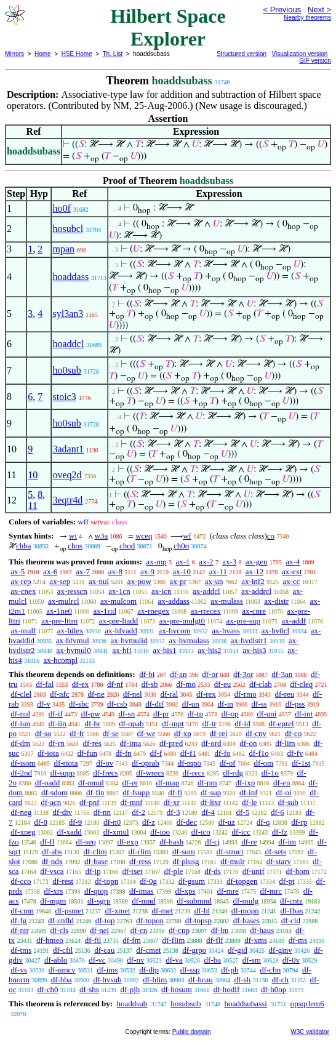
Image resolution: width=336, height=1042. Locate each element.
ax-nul (99, 581)
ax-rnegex (153, 610)
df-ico (200, 831)
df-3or (243, 674)
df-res (92, 743)
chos (75, 545)
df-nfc (60, 694)
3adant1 (68, 449)
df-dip (149, 969)
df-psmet (69, 910)
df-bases (246, 920)
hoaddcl (68, 344)
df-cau (104, 950)
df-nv (135, 959)
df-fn (124, 753)
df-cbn (270, 969)
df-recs (194, 772)
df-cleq (301, 684)
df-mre (227, 891)
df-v (43, 703)
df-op (230, 713)
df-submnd (194, 900)
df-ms (298, 940)
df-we (146, 733)
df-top (105, 920)
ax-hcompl (60, 660)
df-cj (212, 841)
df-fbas (291, 910)
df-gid (237, 950)
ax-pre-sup (243, 620)
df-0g (148, 881)
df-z (148, 822)
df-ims (107, 969)
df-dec (187, 822)
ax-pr (178, 581)
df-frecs (105, 772)
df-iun (20, 723)
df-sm (251, 959)
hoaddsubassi (245, 1003)
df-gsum (191, 881)
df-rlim (140, 851)
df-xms (255, 940)
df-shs (89, 989)
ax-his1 (164, 650)
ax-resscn (72, 591)
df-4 (208, 812)
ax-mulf (23, 630)
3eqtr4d (67, 500)
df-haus (262, 930)
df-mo (186, 684)
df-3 (173, 812)
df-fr (77, 733)
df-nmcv (62, 969)
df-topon (150, 920)
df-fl (47, 841)
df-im (287, 841)
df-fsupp (136, 792)
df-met (162, 910)
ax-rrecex (206, 610)
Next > (319, 9)
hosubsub (185, 1003)
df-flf (214, 940)
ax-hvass (226, 630)
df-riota (66, 762)
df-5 (243, 812)
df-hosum (176, 989)
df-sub (288, 802)
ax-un (214, 581)
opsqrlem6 (307, 1003)
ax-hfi (121, 650)
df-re (249, 841)
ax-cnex (23, 591)
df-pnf (89, 802)
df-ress (140, 861)
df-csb (117, 703)
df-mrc (271, 891)
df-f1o (259, 753)
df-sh (242, 979)
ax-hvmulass (189, 640)
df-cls (59, 930)
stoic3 (64, 396)
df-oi (283, 792)
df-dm (20, 743)
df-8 (40, 822)
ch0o (181, 545)
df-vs (18, 969)
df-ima (131, 743)
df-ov (104, 762)
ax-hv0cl (275, 630)
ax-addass (174, 601)
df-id (242, 723)
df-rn (57, 743)
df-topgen (242, 881)
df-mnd (143, 900)
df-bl (202, 910)
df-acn (51, 802)
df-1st (301, 762)
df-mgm (53, 900)
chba (23, 545)
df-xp (182, 733)
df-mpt (172, 723)
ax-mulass (226, 601)
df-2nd (21, 772)
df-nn (102, 812)
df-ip (92, 871)
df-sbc (79, 703)
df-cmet (148, 950)
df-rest (62, 881)
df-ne (95, 694)
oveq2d (66, 475)
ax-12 (255, 571)
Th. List (113, 53)
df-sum (183, 851)
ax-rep (20, 581)
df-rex (206, 694)
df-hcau (200, 979)
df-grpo (194, 950)
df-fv (295, 753)
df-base (96, 861)
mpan (63, 249)
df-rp (299, 822)
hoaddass (70, 276)
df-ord (211, 743)
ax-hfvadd (121, 630)
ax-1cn (119, 591)
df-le (249, 802)
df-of (228, 762)
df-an (178, 674)
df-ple (173, 871)
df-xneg (22, 831)
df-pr (161, 713)
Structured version (241, 53)
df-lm (220, 930)
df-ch (280, 979)
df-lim (285, 743)
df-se (111, 733)
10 (33, 475)
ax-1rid (104, 610)
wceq (143, 535)
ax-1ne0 (59, 610)
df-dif (154, 703)
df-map (168, 782)
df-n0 (112, 822)
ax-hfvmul (72, 640)
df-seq (86, 841)
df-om (263, 762)
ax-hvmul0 (73, 650)
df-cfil (63, 950)
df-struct (230, 851)
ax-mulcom (118, 601)
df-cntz (291, 900)
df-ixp (245, 782)
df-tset (132, 871)
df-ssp (190, 969)
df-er (130, 782)
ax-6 (50, 571)
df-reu (284, 694)
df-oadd (47, 782)
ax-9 (147, 571)
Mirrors (14, 53)
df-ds (212, 871)
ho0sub (66, 370)
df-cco (20, 881)
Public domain (191, 1031)
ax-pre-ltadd (118, 620)
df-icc (241, 831)
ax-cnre (254, 610)
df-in (225, 703)
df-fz (279, 831)
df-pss (295, 703)
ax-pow (139, 581)
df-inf (248, 792)
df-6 (277, 812)
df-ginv (280, 950)
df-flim (173, 940)
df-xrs (53, 891)
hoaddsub (131, 1003)
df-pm (207, 782)
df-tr (209, 723)
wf (187, 535)
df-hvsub (107, 979)
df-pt (286, 881)
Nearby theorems (307, 17)
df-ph (229, 969)
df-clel (20, 694)
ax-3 (229, 561)
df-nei (99, 930)
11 (32, 505)
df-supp (62, 772)
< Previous (282, 9)
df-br (92, 723)
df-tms (20, 950)
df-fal (45, 684)
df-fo (223, 753)
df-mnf (132, 802)
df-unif (253, 871)
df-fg (18, 920)
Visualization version (299, 53)
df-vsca (51, 871)
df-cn (138, 930)
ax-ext (292, 571)
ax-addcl (206, 591)
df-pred (171, 743)
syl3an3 (67, 313)
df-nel (132, 694)
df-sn (126, 713)
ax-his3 (254, 650)
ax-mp (156, 561)
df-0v (291, 959)
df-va (174, 959)
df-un (190, 703)
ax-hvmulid (129, 640)
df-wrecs (150, 772)
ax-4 (293, 561)
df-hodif (227, 989)
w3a (101, 535)
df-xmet (117, 910)
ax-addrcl (256, 591)
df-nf (115, 684)
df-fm (131, 940)
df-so (43, 733)
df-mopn (245, 910)
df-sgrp (99, 900)
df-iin (57, 723)
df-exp (127, 841)
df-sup (211, 792)
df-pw (90, 713)
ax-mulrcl (63, 601)
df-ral (169, 694)
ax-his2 (209, 650)
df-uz (226, 822)
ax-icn (161, 591)
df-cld (290, 920)
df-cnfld (61, 920)
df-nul (20, 713)
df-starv (278, 861)
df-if (56, 713)
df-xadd (69, 831)
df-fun (88, 753)
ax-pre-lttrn (59, 620)
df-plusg (185, 861)
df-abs (52, 851)
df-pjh (130, 989)
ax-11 (218, 571)
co (270, 535)
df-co (293, 733)
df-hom (298, 871)
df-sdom (54, 792)
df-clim (95, 851)
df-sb (150, 684)
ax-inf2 (253, 581)
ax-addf (293, 620)
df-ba (212, 959)
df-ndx (52, 861)
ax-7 (83, 571)
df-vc (97, 959)
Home (42, 53)
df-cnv (256, 733)
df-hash (171, 841)
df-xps (185, 891)
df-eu (222, 684)
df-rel (219, 733)
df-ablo (56, 959)
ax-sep (59, 581)
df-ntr (19, 930)
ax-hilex (70, 630)
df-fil (93, 940)
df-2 (138, 812)
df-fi (175, 792)
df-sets (275, 851)
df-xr (172, 802)
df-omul (91, 782)
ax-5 (17, 571)
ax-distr (276, 601)
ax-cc (291, 581)
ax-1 (183, 561)
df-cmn (22, 910)
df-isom (22, 762)
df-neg (20, 812)
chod (127, 545)
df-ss (259, 703)
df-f (156, 753)
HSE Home (77, 53)
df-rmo (245, 694)
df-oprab (145, 762)
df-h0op (273, 989)
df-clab (260, 684)
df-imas (141, 891)
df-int (304, 713)
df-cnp (179, 930)
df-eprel (281, 723)
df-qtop (96, 891)
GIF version (315, 60)
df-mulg (245, 900)
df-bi (146, 674)
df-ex (80, 684)
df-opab (131, 723)
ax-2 (206, 561)
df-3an (281, 674)
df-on (248, 743)
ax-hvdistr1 (249, 640)
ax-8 (115, 571)
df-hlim (155, 979)
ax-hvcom (175, 630)
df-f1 (188, 753)
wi (73, 535)
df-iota (48, 753)
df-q (263, 822)
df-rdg (233, 772)
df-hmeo (49, 940)
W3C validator (309, 1031)
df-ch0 (48, 989)
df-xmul (116, 831)
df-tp (195, 713)
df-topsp (198, 920)
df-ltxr (211, 802)
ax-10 (181, 571)
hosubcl (67, 228)
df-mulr (232, 861)
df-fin (95, 792)
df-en (281, 782)
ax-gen (256, 561)
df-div (63, 812)
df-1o (270, 772)
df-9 (75, 822)
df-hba (61, 979)
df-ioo (160, 831)
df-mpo (189, 762)
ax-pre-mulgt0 (182, 620)
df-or (210, 674)
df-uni (267, 713)
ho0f (61, 208)
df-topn (106, 881)
